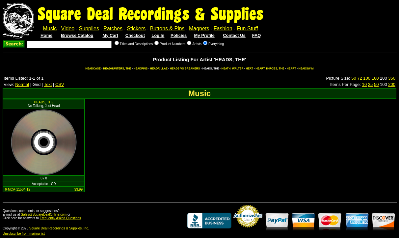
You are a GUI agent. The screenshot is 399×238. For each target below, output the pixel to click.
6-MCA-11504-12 (17, 189)
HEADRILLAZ (159, 68)
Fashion (223, 28)
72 (359, 78)
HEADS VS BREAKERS (185, 68)
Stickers (136, 28)
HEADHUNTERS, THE (117, 68)
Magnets (199, 28)
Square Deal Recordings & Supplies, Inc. (59, 228)
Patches (112, 28)
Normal (22, 84)
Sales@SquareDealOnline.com (44, 214)
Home (46, 35)
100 (366, 78)
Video (68, 28)
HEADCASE (93, 68)
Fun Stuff (247, 28)
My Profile (204, 35)
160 (375, 78)
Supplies (89, 28)
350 (391, 78)
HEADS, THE (44, 102)
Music (50, 28)
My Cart (110, 35)
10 (364, 84)
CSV (59, 84)
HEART (291, 68)
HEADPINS (140, 68)
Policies (179, 35)
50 (353, 78)
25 (370, 84)
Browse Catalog (77, 35)
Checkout (135, 35)
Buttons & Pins (167, 28)
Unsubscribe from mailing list (24, 233)
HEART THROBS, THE (269, 68)
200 (391, 84)
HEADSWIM (306, 68)
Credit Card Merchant (248, 230)
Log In (157, 35)
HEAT (249, 68)
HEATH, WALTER (232, 68)
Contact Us (234, 35)
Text (48, 84)
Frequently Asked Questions (60, 218)
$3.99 (78, 189)
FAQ (256, 35)
